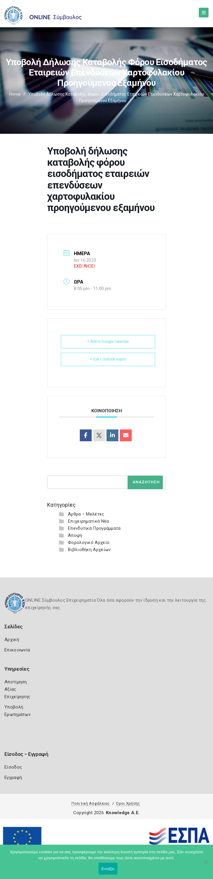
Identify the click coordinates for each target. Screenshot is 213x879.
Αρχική (11, 639)
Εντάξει (108, 869)
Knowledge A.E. (123, 812)
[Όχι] (206, 865)
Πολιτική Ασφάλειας (90, 803)
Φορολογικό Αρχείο (88, 542)
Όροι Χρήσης (128, 803)
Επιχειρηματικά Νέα (88, 521)
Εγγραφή (13, 777)
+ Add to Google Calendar (108, 341)
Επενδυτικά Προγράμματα (94, 528)
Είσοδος (13, 767)
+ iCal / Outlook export (108, 359)
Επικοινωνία (17, 650)
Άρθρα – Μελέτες (86, 514)
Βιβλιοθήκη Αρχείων (89, 549)
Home (14, 94)
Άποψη (75, 535)
